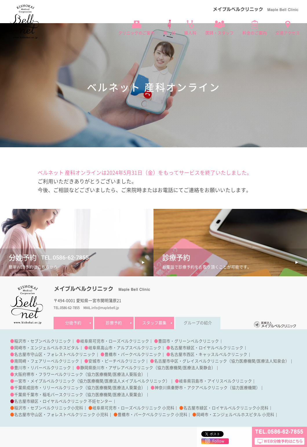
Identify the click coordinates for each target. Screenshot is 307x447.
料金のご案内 (254, 33)
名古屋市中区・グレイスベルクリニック (190, 361)
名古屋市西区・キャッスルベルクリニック (208, 354)
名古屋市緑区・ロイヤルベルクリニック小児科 (225, 408)
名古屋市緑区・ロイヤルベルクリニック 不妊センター (63, 401)
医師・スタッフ (219, 33)
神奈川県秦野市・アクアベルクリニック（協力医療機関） (207, 388)
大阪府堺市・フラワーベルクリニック (48, 374)
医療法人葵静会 (197, 368)
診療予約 (114, 323)
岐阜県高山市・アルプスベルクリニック (124, 348)
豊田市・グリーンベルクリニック (188, 341)
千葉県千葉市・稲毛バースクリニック (48, 395)
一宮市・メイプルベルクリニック (44, 381)
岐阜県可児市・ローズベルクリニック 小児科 (133, 408)
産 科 (169, 33)
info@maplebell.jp (105, 307)
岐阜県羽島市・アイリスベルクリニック (215, 381)
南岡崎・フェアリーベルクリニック (46, 361)
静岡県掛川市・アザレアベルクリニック (116, 368)
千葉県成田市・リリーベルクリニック (48, 388)
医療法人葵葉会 (127, 388)
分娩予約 (73, 323)
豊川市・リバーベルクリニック (42, 368)
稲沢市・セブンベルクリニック (42, 341)
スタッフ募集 (154, 323)
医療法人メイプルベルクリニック (135, 381)
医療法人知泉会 (271, 361)
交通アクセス (287, 33)
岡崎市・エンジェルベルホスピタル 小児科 (235, 415)
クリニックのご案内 (136, 33)
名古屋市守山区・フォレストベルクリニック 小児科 (61, 415)
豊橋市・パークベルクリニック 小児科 (152, 415)
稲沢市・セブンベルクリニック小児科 (48, 408)
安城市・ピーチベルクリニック (116, 361)
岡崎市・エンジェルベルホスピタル (46, 348)
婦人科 (190, 33)
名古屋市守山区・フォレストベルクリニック (54, 354)
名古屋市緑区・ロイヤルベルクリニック (206, 348)
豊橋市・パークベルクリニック (133, 354)
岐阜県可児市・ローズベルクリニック (114, 341)
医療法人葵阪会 (127, 374)
